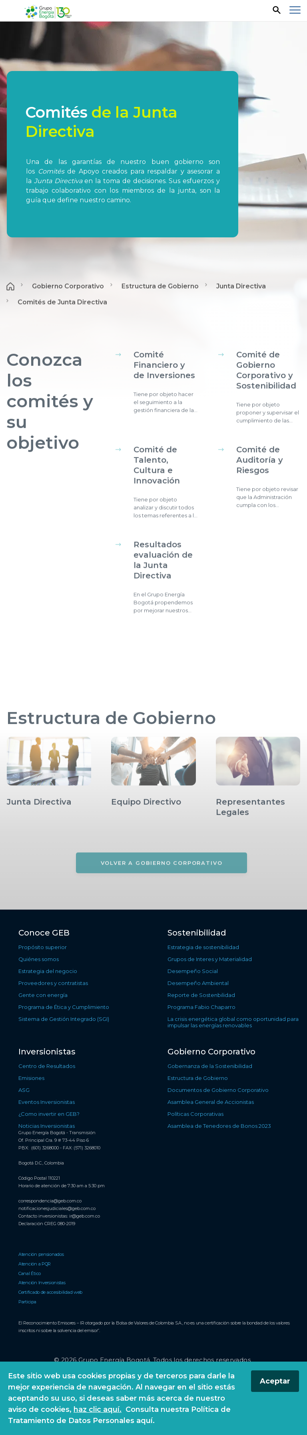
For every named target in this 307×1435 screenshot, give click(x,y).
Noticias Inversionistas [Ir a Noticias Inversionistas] (46, 1126)
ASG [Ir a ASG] (24, 1090)
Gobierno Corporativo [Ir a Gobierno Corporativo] (68, 308)
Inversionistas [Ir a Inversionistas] (47, 1051)
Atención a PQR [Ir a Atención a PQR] (34, 1264)
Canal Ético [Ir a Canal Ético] (29, 1273)
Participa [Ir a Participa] (27, 1302)
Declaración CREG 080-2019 (46, 1223)
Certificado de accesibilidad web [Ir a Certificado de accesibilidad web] (50, 1292)
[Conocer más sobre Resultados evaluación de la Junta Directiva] (166, 599)
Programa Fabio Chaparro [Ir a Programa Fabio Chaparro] (201, 1007)
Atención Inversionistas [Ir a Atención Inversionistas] (42, 1282)
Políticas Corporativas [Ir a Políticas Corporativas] (195, 1114)
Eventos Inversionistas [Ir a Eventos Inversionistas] (46, 1102)
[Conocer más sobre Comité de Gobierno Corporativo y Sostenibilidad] (268, 409)
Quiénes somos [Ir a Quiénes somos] (38, 959)
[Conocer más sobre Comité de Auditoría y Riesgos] (268, 499)
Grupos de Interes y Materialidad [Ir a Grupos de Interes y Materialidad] (209, 959)
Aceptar (275, 1381)
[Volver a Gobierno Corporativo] (161, 885)
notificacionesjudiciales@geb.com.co (57, 1208)
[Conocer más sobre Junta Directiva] (49, 829)
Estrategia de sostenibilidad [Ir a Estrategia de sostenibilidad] (203, 947)
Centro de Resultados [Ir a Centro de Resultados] (46, 1066)
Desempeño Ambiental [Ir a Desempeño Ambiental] (198, 983)
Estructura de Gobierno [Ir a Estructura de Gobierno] (160, 308)
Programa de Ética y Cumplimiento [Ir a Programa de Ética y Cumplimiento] (63, 1007)
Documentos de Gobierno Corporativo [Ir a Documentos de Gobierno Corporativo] (218, 1090)
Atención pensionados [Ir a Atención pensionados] (41, 1254)
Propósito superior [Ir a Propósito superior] (42, 947)
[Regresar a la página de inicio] (49, 11)
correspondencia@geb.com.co (50, 1201)
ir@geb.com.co (84, 1216)
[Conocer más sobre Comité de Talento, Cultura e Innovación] (166, 504)
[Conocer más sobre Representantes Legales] (258, 834)
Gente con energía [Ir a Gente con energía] (43, 995)
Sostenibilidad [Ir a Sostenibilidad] (196, 933)
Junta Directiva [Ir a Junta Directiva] (241, 308)
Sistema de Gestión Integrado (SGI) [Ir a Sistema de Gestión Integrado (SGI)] (63, 1019)
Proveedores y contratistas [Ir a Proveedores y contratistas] (53, 983)
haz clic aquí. (98, 1409)
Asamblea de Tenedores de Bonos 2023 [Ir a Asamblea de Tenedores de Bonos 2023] (219, 1126)
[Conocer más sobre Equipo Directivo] (153, 829)
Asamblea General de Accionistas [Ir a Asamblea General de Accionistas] (210, 1102)
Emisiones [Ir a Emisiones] (31, 1078)
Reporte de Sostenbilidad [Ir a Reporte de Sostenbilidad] (201, 995)
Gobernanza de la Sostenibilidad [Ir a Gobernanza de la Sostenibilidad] (209, 1066)
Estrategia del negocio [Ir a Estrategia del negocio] (47, 971)
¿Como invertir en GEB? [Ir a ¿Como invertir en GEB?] (49, 1114)
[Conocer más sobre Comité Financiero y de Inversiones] (166, 404)
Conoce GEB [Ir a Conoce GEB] (44, 933)
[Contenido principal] (153, 466)
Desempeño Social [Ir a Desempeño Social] (192, 971)
